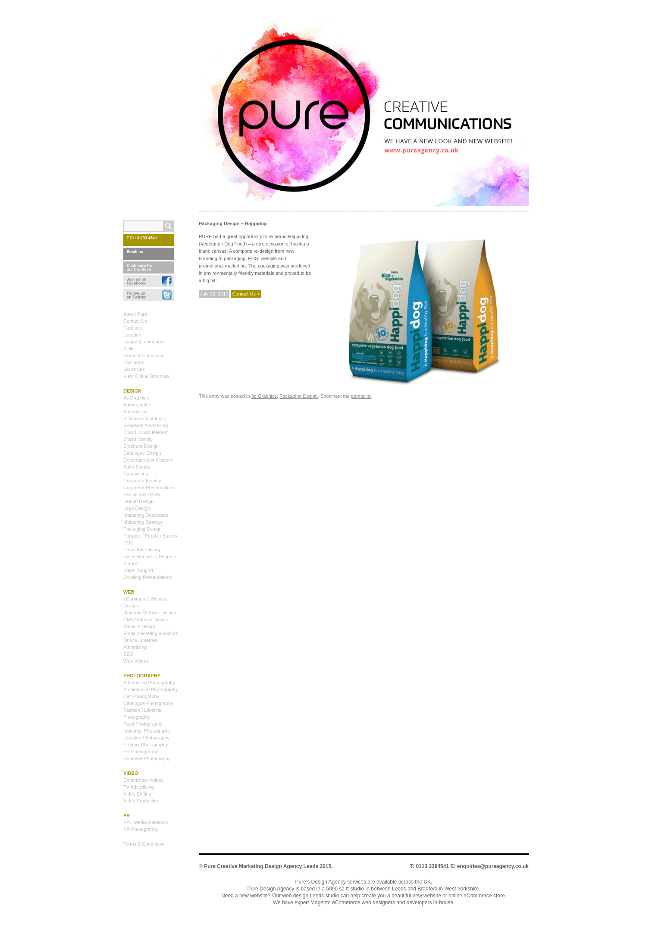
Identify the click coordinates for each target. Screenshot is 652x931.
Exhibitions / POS (141, 494)
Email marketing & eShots (150, 633)
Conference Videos (143, 780)
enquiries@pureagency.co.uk (493, 866)
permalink (361, 396)
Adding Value (137, 404)
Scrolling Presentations (147, 577)
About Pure (135, 314)
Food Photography (143, 724)
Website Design (140, 626)
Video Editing (137, 793)
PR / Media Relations (145, 822)
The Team (133, 362)
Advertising (135, 411)
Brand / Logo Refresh (146, 432)
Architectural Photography (150, 689)
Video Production (141, 800)
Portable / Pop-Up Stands (150, 535)
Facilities (132, 327)
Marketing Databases (145, 515)
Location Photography (146, 737)
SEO (128, 654)
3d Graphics (264, 396)
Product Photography (145, 744)
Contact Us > (246, 293)
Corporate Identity (142, 480)
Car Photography (141, 696)
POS (128, 542)
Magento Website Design (149, 612)
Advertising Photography (149, 682)
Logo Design (136, 508)
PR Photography (140, 751)
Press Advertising (141, 549)
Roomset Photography (146, 758)
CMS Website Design (145, 619)
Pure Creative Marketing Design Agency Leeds (261, 866)
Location (132, 334)
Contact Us (135, 321)
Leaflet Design (138, 501)
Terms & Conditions (143, 355)
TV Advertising (138, 786)
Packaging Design (298, 396)
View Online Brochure (146, 376)
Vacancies (134, 369)
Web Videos (136, 661)
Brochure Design (141, 446)
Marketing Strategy (143, 522)
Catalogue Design (142, 453)
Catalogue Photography (148, 703)
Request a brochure (144, 341)
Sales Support (138, 570)
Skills (129, 348)
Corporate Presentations (149, 487)
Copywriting (135, 473)
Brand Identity (138, 439)
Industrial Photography (147, 730)
